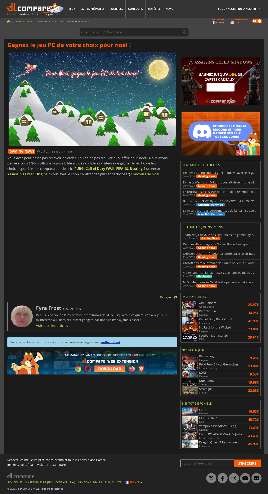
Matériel (154, 9)
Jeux (72, 9)
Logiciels (116, 9)
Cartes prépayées (92, 9)
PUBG (79, 168)
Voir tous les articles (52, 325)
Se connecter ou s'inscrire (237, 9)
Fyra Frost (43, 151)
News (169, 9)
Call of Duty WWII (100, 168)
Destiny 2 (137, 168)
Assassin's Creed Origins (27, 174)
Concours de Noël (145, 174)
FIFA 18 (122, 168)
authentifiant (110, 342)
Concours (135, 9)
